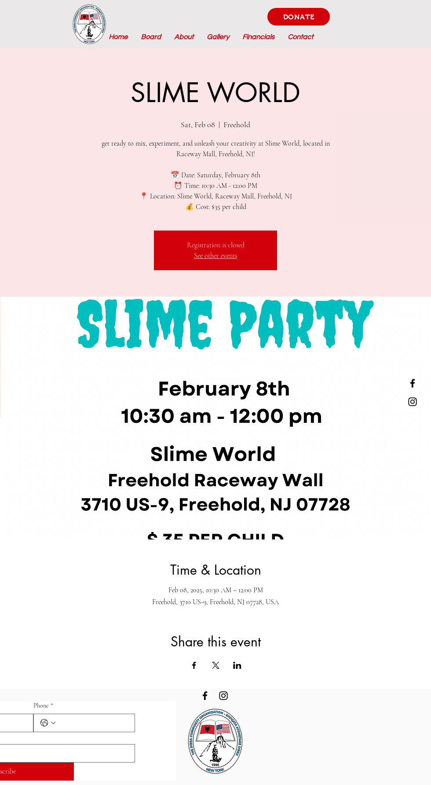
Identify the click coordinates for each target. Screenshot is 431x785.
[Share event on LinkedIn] (237, 665)
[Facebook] (412, 383)
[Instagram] (412, 401)
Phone (43, 705)
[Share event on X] (216, 665)
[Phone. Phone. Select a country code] (48, 723)
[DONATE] (298, 17)
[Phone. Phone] (93, 723)
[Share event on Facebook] (194, 665)
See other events (215, 255)
